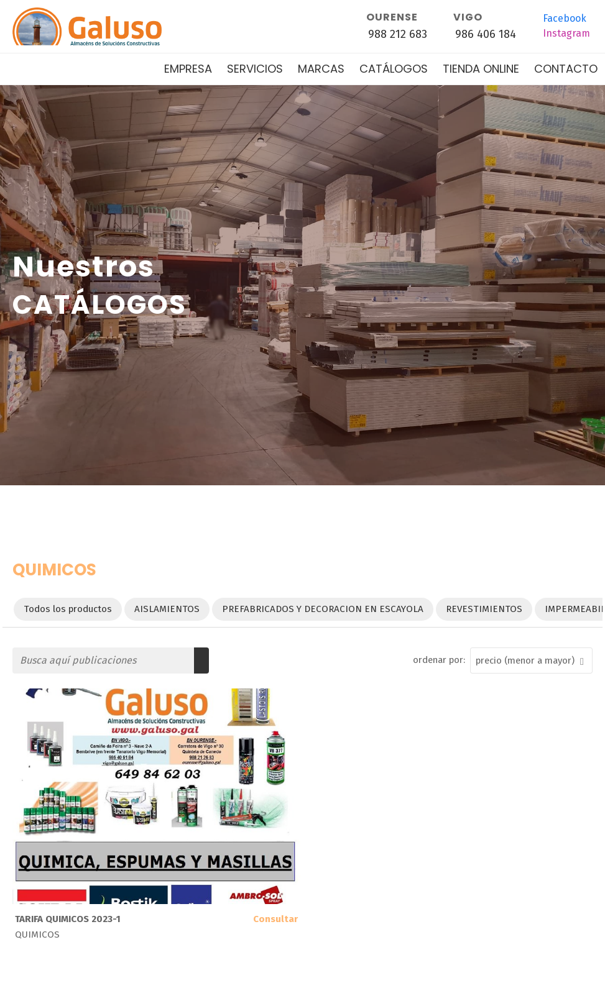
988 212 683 (397, 34)
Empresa (188, 68)
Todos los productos (68, 609)
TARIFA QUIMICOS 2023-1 (68, 919)
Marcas (321, 68)
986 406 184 (485, 34)
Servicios (255, 68)
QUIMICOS (37, 934)
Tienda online (481, 68)
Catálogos (393, 68)
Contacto (566, 68)
